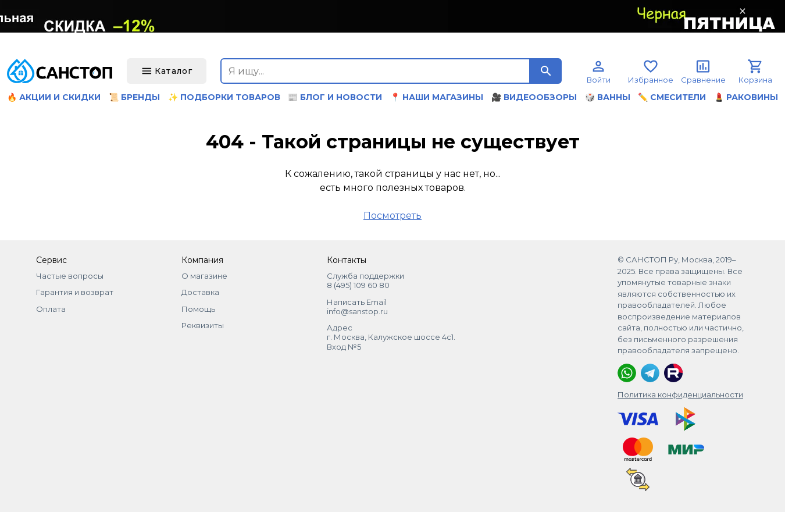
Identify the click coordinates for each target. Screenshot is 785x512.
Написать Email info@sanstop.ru (357, 306)
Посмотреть (392, 215)
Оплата (51, 309)
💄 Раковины (746, 97)
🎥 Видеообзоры (534, 97)
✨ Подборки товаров (224, 97)
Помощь (198, 309)
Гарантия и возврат (74, 292)
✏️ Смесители (672, 97)
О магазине (204, 275)
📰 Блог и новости (335, 97)
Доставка (200, 292)
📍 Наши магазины (436, 97)
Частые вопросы (70, 275)
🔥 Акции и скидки (54, 97)
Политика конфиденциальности (680, 394)
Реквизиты (202, 325)
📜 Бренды (134, 97)
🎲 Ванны (607, 97)
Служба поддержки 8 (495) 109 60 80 (365, 280)
